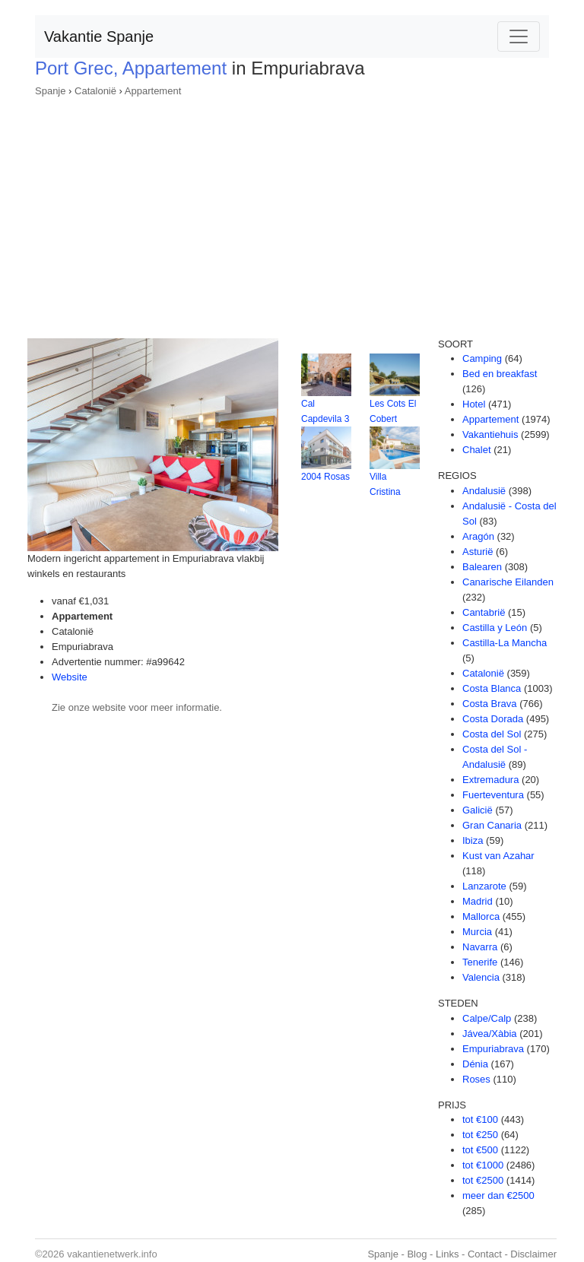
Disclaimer (533, 1254)
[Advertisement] (292, 212)
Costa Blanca (491, 688)
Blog (417, 1254)
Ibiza (472, 840)
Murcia (477, 931)
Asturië (477, 551)
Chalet (476, 449)
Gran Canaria (492, 825)
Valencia (481, 977)
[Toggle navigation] (518, 36)
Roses (476, 1079)
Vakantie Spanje (99, 36)
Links (447, 1254)
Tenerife (479, 962)
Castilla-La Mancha (504, 642)
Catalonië (95, 91)
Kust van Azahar (498, 855)
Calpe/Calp (486, 1018)
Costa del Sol (491, 734)
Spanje (50, 91)
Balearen (482, 566)
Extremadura (490, 779)
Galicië (477, 810)
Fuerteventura (493, 795)
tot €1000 (482, 1165)
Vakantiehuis (490, 434)
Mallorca (481, 916)
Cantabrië (483, 612)
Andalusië (484, 490)
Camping (482, 358)
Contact (485, 1254)
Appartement (153, 91)
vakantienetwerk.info (112, 1254)
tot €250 (480, 1134)
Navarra (479, 947)
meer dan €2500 (498, 1195)
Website (69, 677)
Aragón (478, 536)
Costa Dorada (492, 719)
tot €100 (480, 1119)
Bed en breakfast (499, 373)
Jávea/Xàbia (489, 1033)
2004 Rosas (325, 476)
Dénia (475, 1064)
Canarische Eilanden (508, 582)
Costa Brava (489, 703)
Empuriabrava (493, 1048)
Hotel (473, 404)
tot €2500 (482, 1180)
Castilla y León (494, 627)
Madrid (477, 901)
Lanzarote (484, 886)
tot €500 (480, 1150)
